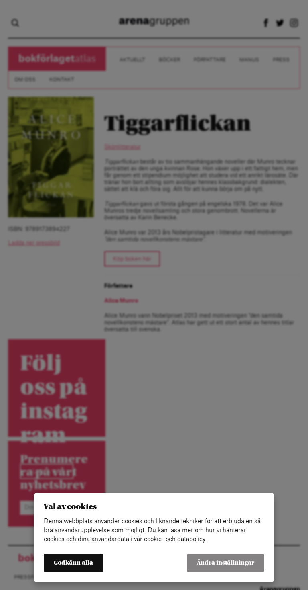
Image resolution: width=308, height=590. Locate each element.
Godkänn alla (73, 562)
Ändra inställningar (225, 562)
